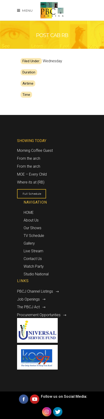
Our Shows (32, 228)
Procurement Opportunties (39, 315)
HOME (29, 212)
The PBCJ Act (28, 307)
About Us (31, 220)
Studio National (36, 274)
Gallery (29, 243)
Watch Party (34, 266)
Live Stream (33, 251)
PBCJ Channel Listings (35, 291)
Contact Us (33, 258)
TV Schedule (34, 235)
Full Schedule (32, 193)
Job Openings (28, 299)
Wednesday (52, 61)
